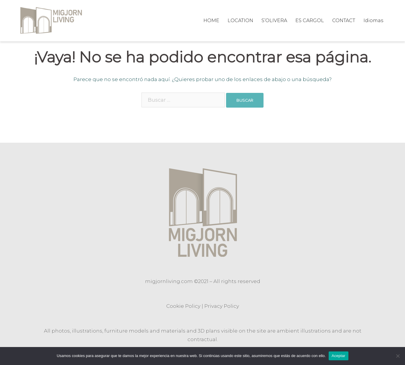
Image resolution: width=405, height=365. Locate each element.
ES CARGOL (309, 20)
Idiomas (373, 20)
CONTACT (343, 20)
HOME (211, 20)
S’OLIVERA (274, 20)
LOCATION (240, 20)
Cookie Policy (183, 306)
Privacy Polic (220, 306)
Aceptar (338, 356)
